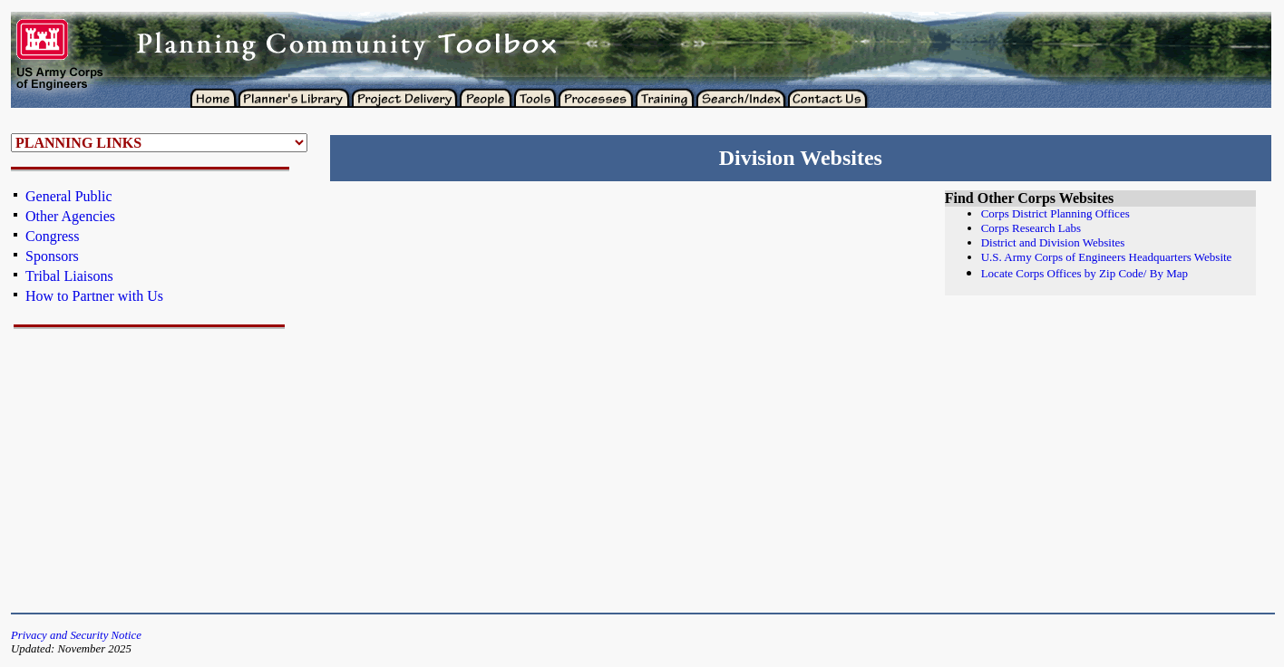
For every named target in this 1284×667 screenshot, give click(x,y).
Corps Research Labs (1031, 228)
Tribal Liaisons (69, 276)
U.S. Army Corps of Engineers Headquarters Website (1106, 257)
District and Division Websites (1053, 242)
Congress (52, 236)
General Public (68, 196)
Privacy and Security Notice (76, 635)
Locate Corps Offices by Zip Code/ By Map (1084, 273)
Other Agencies (70, 216)
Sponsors (52, 256)
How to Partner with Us (94, 296)
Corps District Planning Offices (1055, 213)
